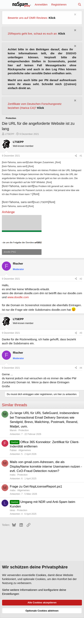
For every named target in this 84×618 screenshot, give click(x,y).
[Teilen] (75, 156)
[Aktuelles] (72, 4)
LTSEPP (9, 134)
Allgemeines (24, 450)
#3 (81, 333)
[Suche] (79, 4)
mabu (12, 474)
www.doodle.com (18, 297)
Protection (23, 430)
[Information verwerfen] (74, 15)
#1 (81, 155)
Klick (52, 17)
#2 (81, 278)
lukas (12, 510)
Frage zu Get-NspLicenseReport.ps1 (36, 486)
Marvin (13, 430)
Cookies (41, 575)
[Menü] (5, 4)
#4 (81, 368)
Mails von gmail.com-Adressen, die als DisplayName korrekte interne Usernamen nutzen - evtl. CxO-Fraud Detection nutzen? (46, 466)
